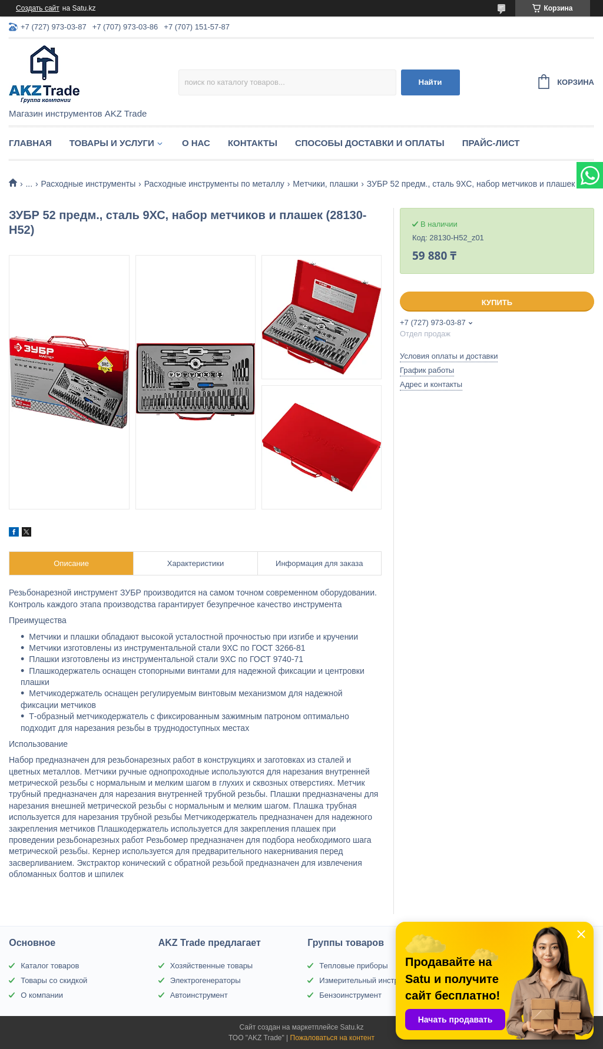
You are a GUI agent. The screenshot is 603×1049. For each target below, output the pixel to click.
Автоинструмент (199, 995)
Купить (497, 302)
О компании (42, 995)
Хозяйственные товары (211, 965)
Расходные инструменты (88, 183)
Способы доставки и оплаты (370, 142)
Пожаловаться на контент (332, 1038)
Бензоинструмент (350, 995)
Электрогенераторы (205, 980)
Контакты (252, 142)
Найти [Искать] (430, 82)
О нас (196, 142)
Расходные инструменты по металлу (214, 183)
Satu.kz (351, 1027)
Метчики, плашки (325, 183)
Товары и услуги (111, 142)
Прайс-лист (491, 142)
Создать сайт (37, 8)
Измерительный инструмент (369, 980)
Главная (30, 142)
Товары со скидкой (54, 980)
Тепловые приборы (353, 965)
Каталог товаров (50, 965)
